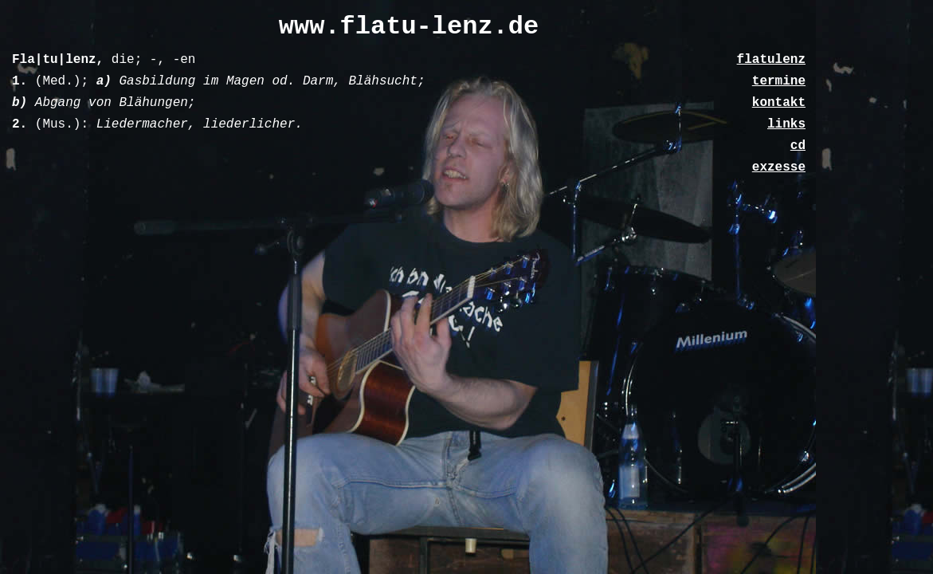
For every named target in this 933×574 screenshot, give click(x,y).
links (786, 124)
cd (798, 146)
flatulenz (771, 60)
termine (779, 81)
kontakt (779, 103)
